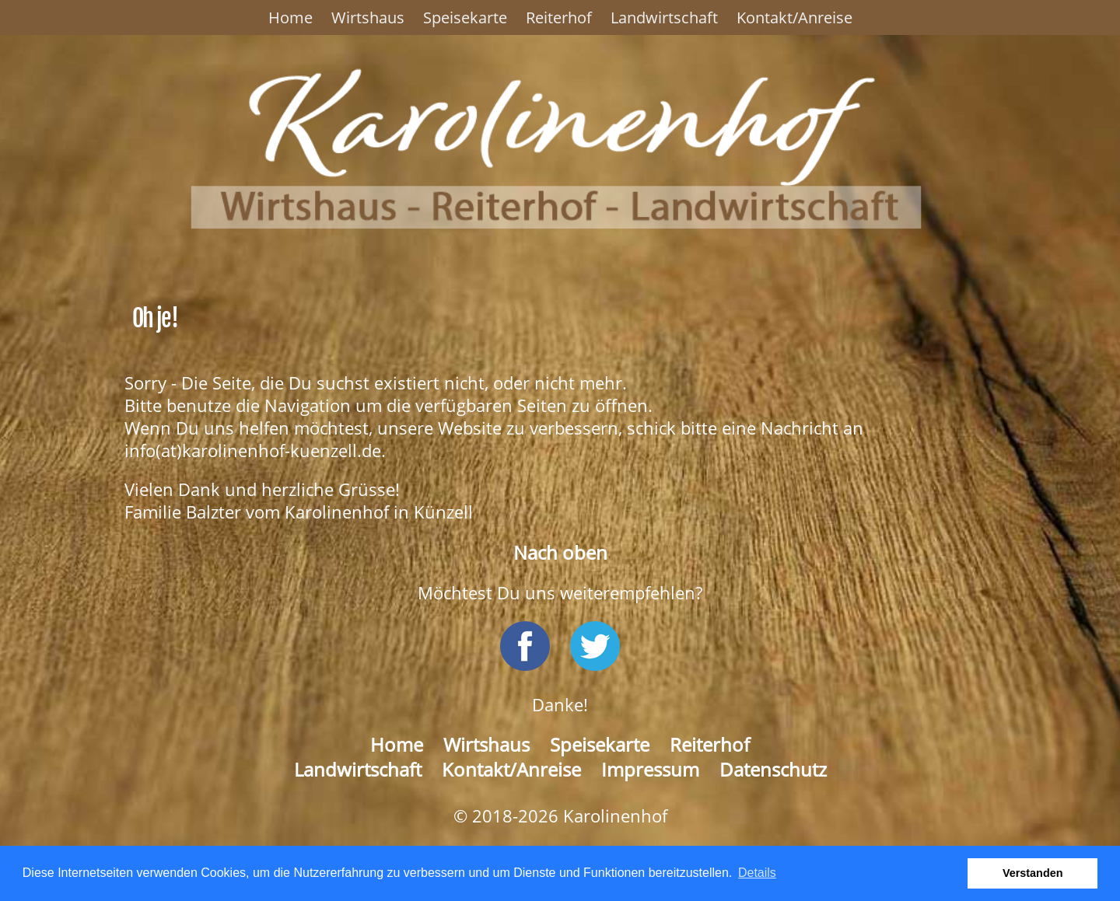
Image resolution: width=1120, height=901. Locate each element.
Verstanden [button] (1033, 873)
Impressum (650, 769)
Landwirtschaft (664, 17)
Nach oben (560, 552)
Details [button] (757, 872)
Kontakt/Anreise (794, 17)
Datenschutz (773, 769)
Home (290, 17)
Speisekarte (465, 17)
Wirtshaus (367, 17)
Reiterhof (559, 17)
